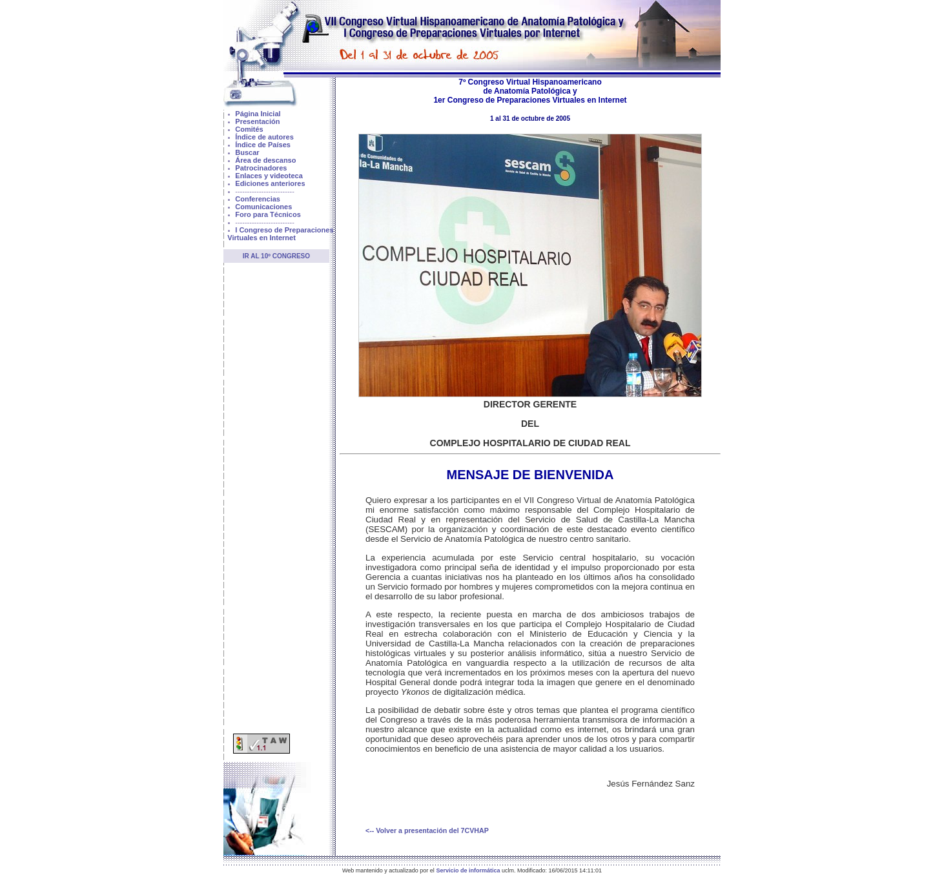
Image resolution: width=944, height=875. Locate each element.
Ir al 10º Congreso (276, 256)
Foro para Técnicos (267, 214)
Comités (249, 129)
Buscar (247, 152)
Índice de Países (263, 145)
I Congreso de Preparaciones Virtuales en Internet (280, 234)
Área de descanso (265, 160)
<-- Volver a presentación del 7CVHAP (427, 830)
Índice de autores (264, 137)
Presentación (257, 121)
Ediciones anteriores (270, 183)
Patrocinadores (261, 168)
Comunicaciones (263, 207)
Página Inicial (257, 114)
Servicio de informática (468, 870)
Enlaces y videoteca (269, 176)
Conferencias (257, 199)
